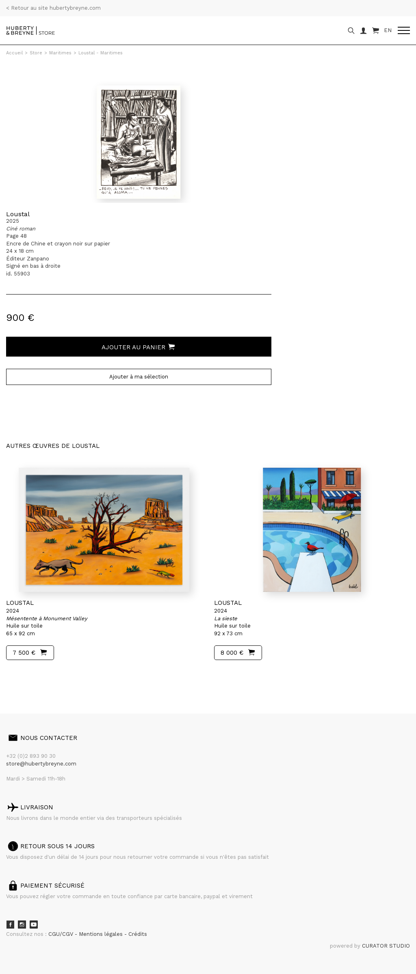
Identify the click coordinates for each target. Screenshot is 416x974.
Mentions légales (101, 934)
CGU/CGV (61, 934)
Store (36, 53)
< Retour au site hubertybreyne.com (53, 8)
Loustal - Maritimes (100, 53)
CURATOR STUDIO (386, 946)
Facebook (10, 924)
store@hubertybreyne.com (41, 764)
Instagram (22, 924)
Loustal (18, 214)
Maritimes (60, 53)
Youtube (34, 924)
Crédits (137, 934)
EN (388, 30)
